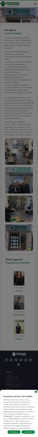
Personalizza (14, 432)
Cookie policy (26, 428)
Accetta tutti (28, 432)
